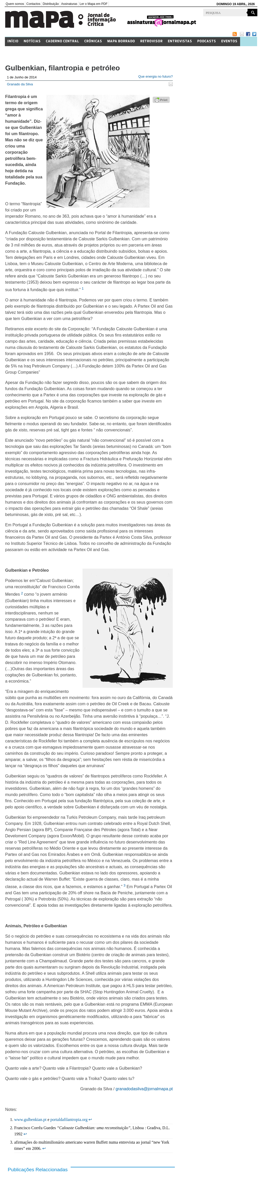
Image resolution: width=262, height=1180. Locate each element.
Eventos (229, 41)
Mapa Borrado (121, 41)
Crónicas (93, 41)
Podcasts (206, 41)
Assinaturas (69, 4)
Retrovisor (151, 41)
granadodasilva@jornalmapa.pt (144, 1089)
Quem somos (15, 4)
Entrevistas (180, 41)
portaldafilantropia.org (68, 1119)
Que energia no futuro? (155, 76)
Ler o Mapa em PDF (94, 4)
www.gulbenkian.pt (30, 1119)
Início (13, 41)
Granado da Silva (20, 84)
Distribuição (51, 4)
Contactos (33, 4)
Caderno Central (62, 41)
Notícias (32, 41)
